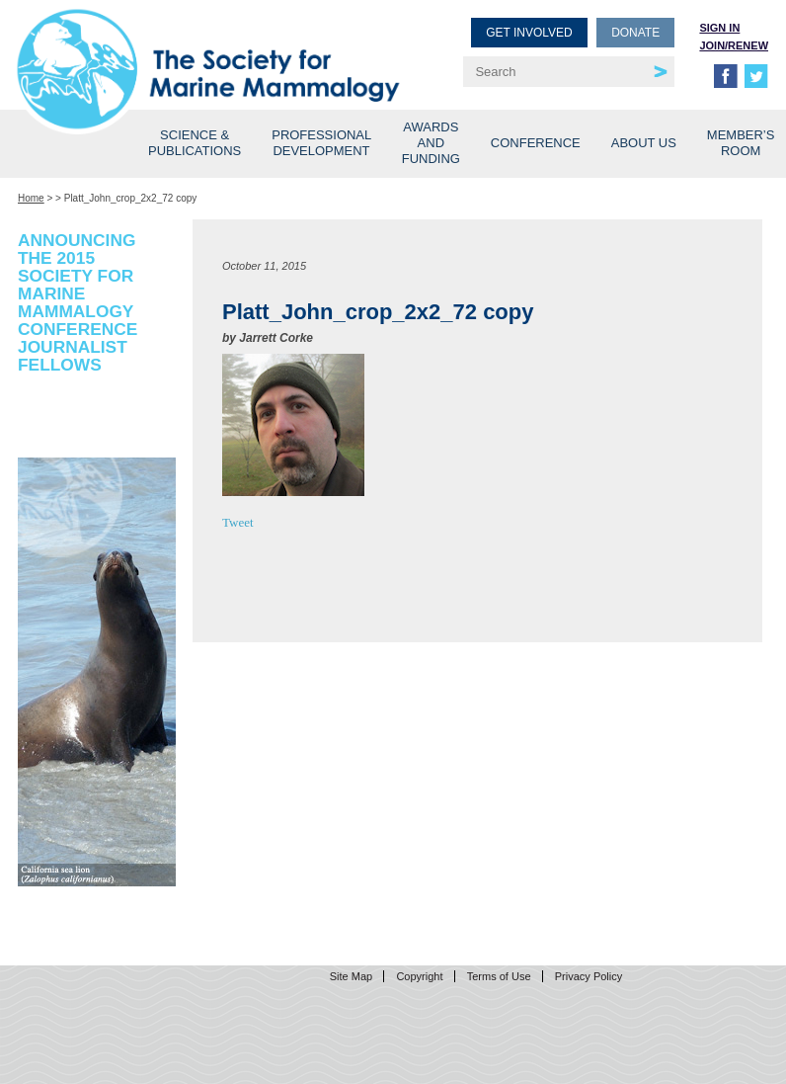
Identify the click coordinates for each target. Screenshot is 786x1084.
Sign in (719, 28)
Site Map (351, 976)
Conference (536, 142)
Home (31, 198)
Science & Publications (194, 142)
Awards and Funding (431, 143)
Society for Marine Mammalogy (208, 47)
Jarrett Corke (276, 338)
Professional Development (321, 142)
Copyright (419, 976)
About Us (643, 142)
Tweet (238, 522)
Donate (635, 33)
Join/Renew (733, 45)
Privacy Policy (588, 976)
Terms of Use (499, 976)
